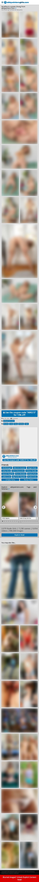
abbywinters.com (8, 8)
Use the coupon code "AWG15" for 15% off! (19, 413)
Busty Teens (28, 480)
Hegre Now (32, 468)
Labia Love (6, 477)
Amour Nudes (31, 471)
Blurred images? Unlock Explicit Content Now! (19, 878)
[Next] (35, 507)
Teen (26, 424)
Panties (21, 424)
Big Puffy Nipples (19, 477)
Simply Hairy (10, 480)
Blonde (6, 424)
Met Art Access (19, 468)
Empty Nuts (32, 474)
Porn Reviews (21, 474)
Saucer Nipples (7, 474)
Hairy (15, 424)
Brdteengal (7, 468)
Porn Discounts (18, 471)
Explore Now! (19, 535)
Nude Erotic (32, 477)
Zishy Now (6, 471)
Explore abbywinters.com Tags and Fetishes (18, 488)
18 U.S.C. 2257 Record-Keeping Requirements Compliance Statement (17, 872)
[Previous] (3, 507)
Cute (11, 424)
